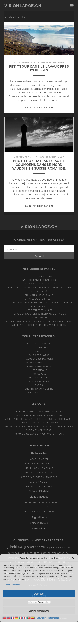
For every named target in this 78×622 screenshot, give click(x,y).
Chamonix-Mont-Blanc (39, 295)
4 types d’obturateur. (39, 299)
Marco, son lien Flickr (39, 463)
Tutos (39, 385)
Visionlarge (20, 411)
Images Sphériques (39, 366)
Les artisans (39, 370)
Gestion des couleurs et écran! (39, 502)
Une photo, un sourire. (39, 389)
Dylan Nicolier (39, 482)
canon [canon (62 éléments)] (20, 552)
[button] (73, 558)
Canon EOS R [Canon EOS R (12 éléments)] (64, 552)
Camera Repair (39, 523)
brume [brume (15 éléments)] (10, 552)
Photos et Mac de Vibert (39, 511)
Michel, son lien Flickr (39, 468)
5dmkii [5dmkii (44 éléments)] (12, 547)
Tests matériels (39, 381)
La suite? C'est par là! (39, 108)
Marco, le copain (39, 459)
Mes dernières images (39, 310)
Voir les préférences (39, 611)
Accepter (39, 593)
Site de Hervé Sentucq (39, 472)
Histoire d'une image (51, 62)
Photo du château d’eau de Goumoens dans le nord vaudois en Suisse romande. (39, 164)
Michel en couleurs (39, 486)
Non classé (39, 374)
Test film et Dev (39, 377)
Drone (39, 351)
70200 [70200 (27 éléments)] (33, 547)
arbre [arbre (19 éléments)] (42, 547)
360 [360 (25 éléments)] (26, 547)
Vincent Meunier (39, 491)
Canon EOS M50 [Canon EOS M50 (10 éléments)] (48, 553)
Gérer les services (12, 585)
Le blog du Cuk (39, 507)
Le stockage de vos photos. (39, 284)
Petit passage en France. (39, 276)
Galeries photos (39, 355)
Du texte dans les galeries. (39, 280)
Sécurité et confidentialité (48, 618)
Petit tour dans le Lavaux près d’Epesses (39, 68)
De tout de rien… (39, 347)
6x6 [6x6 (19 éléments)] (20, 547)
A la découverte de (39, 344)
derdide (21, 415)
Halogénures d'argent (39, 359)
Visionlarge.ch (23, 5)
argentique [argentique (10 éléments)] (52, 547)
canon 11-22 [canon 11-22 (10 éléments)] (33, 553)
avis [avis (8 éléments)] (69, 547)
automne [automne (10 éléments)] (62, 547)
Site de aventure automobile (39, 477)
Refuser (39, 602)
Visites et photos (39, 392)
